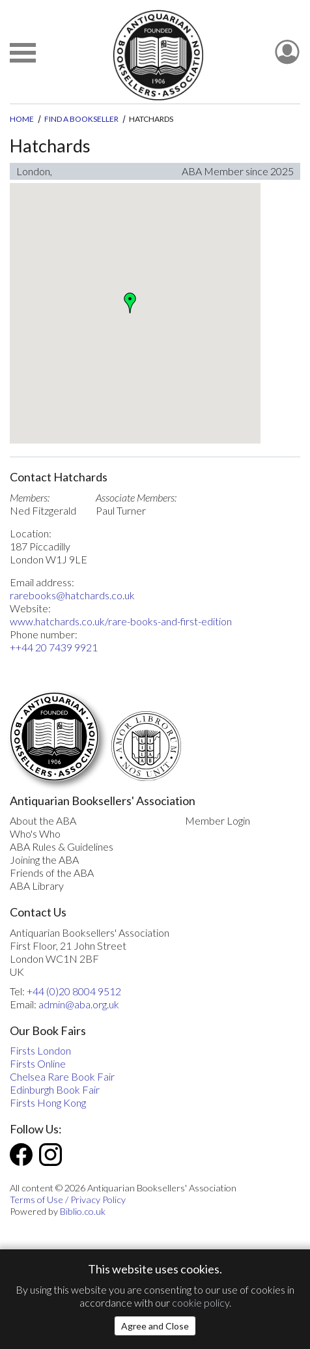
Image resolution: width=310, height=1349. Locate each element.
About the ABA (43, 820)
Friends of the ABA (52, 872)
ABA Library (37, 885)
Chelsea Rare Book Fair (62, 1076)
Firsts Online (38, 1063)
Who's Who (35, 833)
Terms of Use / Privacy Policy (68, 1199)
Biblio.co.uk (83, 1211)
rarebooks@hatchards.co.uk (72, 595)
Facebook (21, 1154)
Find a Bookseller (81, 119)
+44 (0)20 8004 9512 (74, 991)
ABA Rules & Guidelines (61, 846)
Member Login (217, 820)
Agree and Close (155, 1325)
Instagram (50, 1154)
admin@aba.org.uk (78, 1004)
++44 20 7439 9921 (54, 647)
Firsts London (40, 1050)
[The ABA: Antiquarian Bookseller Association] (158, 55)
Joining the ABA (44, 859)
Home (22, 119)
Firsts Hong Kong (48, 1102)
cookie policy (200, 1302)
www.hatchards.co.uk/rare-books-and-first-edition (121, 621)
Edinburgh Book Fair (55, 1089)
